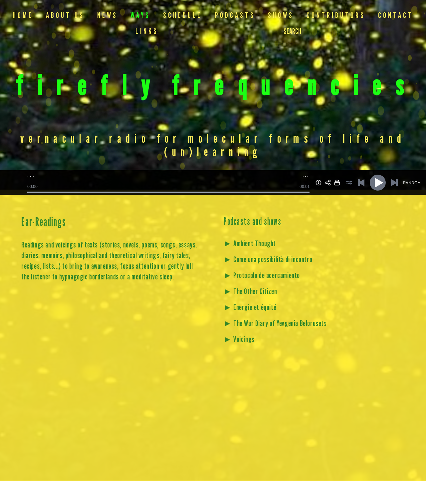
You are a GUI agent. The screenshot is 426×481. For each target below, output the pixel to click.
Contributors (336, 16)
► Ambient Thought (250, 244)
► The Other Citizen (250, 292)
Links (146, 32)
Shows (281, 16)
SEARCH (292, 32)
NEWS (107, 16)
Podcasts (235, 16)
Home (23, 16)
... (306, 175)
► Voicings (239, 340)
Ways (140, 16)
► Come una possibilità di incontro (268, 260)
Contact (395, 16)
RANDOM (412, 183)
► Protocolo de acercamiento (262, 276)
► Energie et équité (250, 308)
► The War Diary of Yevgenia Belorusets (275, 324)
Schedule (182, 16)
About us (65, 16)
